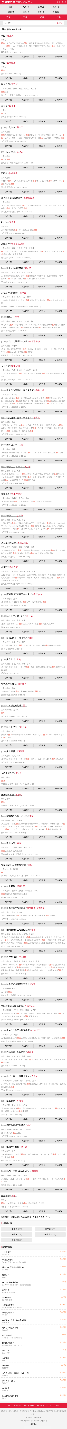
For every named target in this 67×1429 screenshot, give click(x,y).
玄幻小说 (26, 7)
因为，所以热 (16, 1052)
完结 (42, 17)
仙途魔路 (5, 494)
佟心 (29, 1125)
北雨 (31, 638)
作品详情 (25, 57)
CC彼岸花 (36, 1030)
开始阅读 (58, 57)
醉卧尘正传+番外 (16, 616)
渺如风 (10, 36)
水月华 (27, 466)
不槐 (4, 173)
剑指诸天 (5, 1388)
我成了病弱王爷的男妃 (19, 594)
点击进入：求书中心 (41, 1217)
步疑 (33, 930)
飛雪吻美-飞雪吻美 (36, 908)
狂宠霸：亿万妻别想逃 (13, 865)
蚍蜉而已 (22, 684)
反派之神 (5, 244)
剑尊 (9, 317)
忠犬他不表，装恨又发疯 (20, 390)
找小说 (64, 2)
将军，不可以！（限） (10, 1328)
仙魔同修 (5, 1290)
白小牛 (12, 106)
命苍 (4, 567)
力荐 (25, 17)
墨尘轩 (50, 1229)
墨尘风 (17, 1234)
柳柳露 (35, 1171)
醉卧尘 (11, 515)
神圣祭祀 (23, 957)
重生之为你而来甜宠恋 (18, 1030)
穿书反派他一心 (17, 816)
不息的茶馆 (23, 543)
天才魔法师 (12, 957)
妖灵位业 (11, 127)
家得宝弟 (15, 366)
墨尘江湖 (5, 84)
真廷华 (14, 84)
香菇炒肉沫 (38, 594)
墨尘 (3, 36)
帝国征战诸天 (7, 1260)
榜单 (59, 17)
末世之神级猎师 (15, 268)
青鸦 (19, 659)
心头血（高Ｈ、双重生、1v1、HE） (16, 1373)
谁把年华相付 (13, 1147)
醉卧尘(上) (12, 727)
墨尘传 (4, 106)
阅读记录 (56, 12)
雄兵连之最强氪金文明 (11, 198)
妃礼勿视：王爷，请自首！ (19, 418)
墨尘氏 (20, 127)
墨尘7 (14, 1196)
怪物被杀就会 (8, 1343)
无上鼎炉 (5, 366)
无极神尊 (11, 843)
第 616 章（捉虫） (9, 1381)
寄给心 (5, 1350)
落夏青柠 (21, 751)
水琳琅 (32, 984)
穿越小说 (41, 12)
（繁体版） (49, 1405)
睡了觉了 (25, 1147)
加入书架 (8, 57)
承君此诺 (11, 659)
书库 (8, 17)
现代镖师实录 (7, 1335)
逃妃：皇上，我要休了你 (18, 1076)
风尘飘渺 (11, 751)
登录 (58, 2)
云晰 (21, 445)
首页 (10, 7)
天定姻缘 (5, 1358)
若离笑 (36, 418)
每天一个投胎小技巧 (10, 1282)
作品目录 (41, 57)
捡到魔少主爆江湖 (18, 930)
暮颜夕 (30, 1052)
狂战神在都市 (8, 684)
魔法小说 (56, 7)
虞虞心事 (5, 1275)
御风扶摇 (40, 390)
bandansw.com (16, 2)
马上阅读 (63, 1251)
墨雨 (19, 843)
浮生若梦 (5, 1196)
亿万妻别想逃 (14, 705)
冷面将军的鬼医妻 (16, 908)
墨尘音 (50, 1234)
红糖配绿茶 (29, 198)
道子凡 (19, 773)
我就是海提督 (8, 543)
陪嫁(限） (6, 1366)
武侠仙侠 (41, 7)
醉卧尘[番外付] (14, 466)
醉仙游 (4, 222)
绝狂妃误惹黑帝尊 (17, 984)
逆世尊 (11, 1101)
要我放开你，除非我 (17, 638)
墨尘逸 (17, 1229)
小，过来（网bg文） (18, 1171)
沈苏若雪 (6, 1298)
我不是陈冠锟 (17, 244)
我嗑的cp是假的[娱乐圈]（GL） (14, 1267)
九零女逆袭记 (8, 1305)
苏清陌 (20, 1101)
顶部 (57, 1405)
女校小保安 (6, 1252)
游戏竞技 (11, 12)
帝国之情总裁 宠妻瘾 (12, 1006)
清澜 (31, 816)
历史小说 (26, 12)
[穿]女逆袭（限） (10, 1396)
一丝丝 (15, 317)
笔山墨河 (13, 567)
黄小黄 (28, 268)
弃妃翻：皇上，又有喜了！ (15, 1320)
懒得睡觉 (13, 173)
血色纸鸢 (11, 63)
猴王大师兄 (16, 494)
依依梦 (34, 1076)
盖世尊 (11, 886)
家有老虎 (12, 445)
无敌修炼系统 (7, 773)
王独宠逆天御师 (16, 1125)
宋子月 (12, 222)
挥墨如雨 (21, 886)
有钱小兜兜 (30, 1006)
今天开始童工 (8, 1313)
